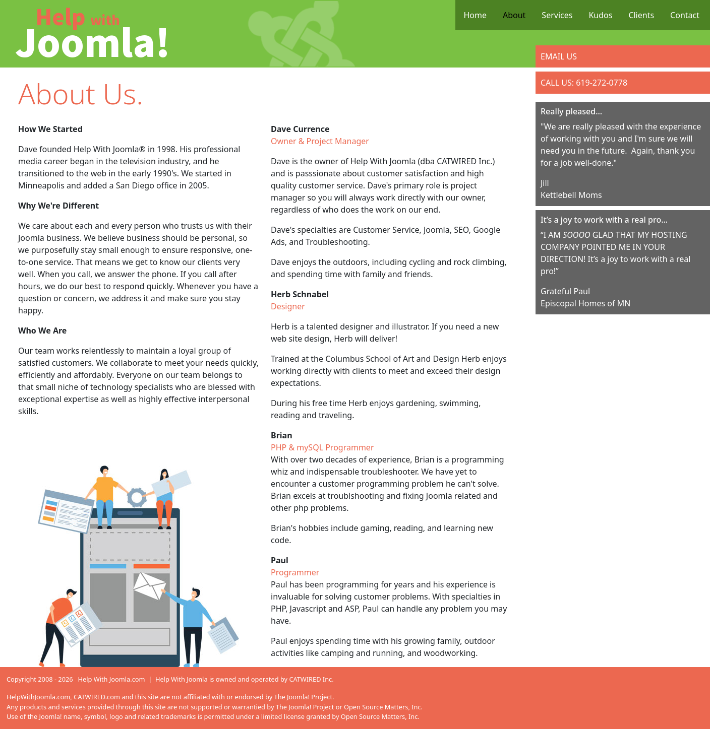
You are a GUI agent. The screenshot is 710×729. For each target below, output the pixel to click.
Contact (684, 15)
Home (475, 15)
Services (557, 15)
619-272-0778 (601, 82)
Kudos (600, 15)
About (514, 15)
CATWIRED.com (97, 696)
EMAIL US (559, 56)
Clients (641, 15)
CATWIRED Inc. (311, 679)
